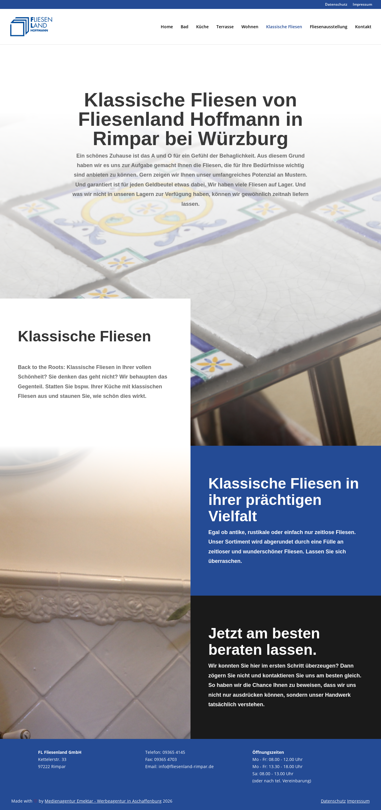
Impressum (362, 5)
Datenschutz (336, 5)
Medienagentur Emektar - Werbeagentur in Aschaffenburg (103, 801)
